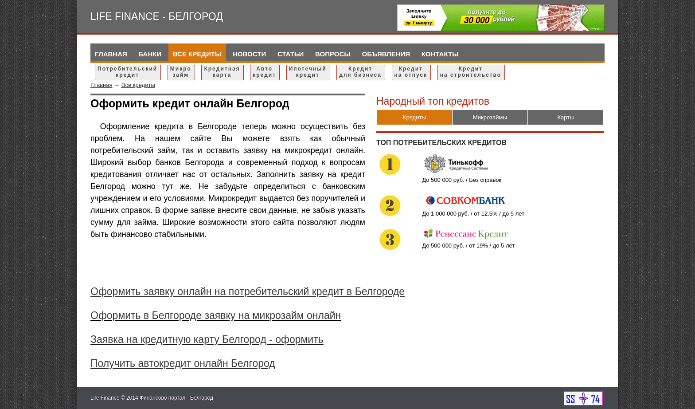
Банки (149, 54)
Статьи (290, 54)
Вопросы (333, 54)
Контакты (440, 54)
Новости (249, 54)
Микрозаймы (490, 117)
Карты (566, 117)
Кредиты (414, 117)
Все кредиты (197, 54)
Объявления (386, 54)
